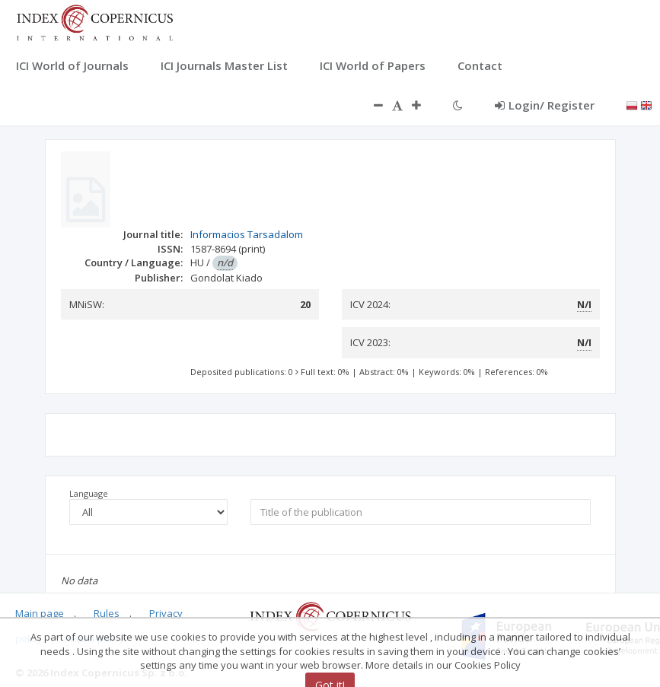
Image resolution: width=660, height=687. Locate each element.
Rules (107, 613)
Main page (39, 613)
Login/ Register (545, 105)
